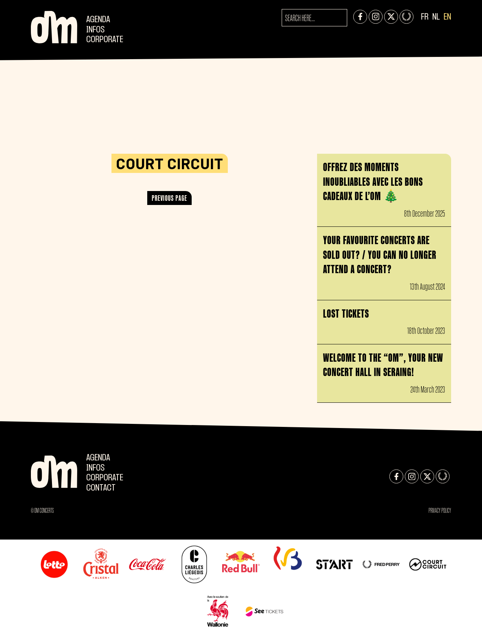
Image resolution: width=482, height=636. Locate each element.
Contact (101, 488)
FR (425, 17)
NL (436, 17)
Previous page (169, 198)
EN (447, 17)
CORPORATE (104, 39)
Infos (95, 30)
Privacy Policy (440, 510)
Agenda (98, 19)
